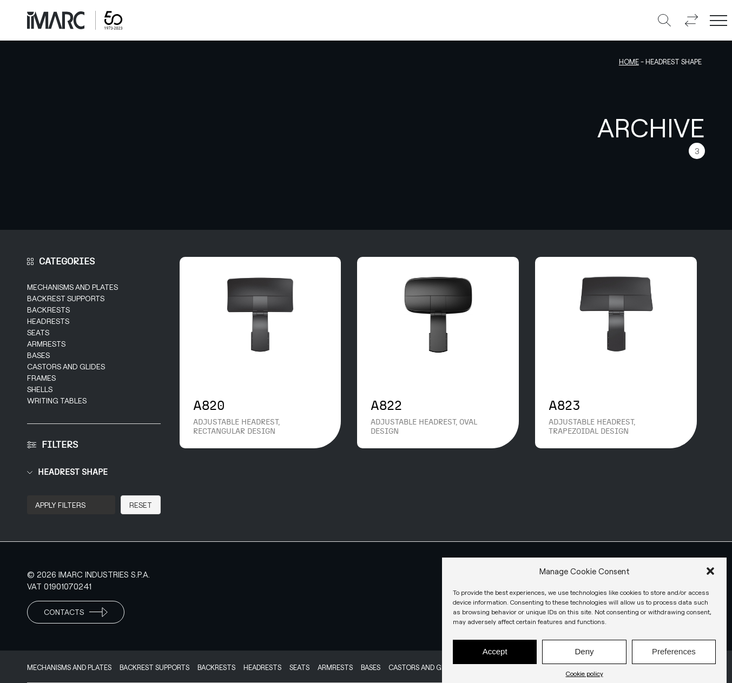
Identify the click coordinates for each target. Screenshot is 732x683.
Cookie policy (584, 678)
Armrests (46, 343)
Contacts (76, 612)
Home (629, 61)
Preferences (674, 656)
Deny (584, 656)
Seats (38, 332)
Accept (495, 656)
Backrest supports (65, 298)
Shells (39, 389)
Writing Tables (57, 400)
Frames (41, 377)
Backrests (48, 309)
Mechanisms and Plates (72, 286)
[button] (710, 576)
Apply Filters (60, 504)
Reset (140, 504)
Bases (38, 355)
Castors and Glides (66, 366)
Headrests (48, 321)
